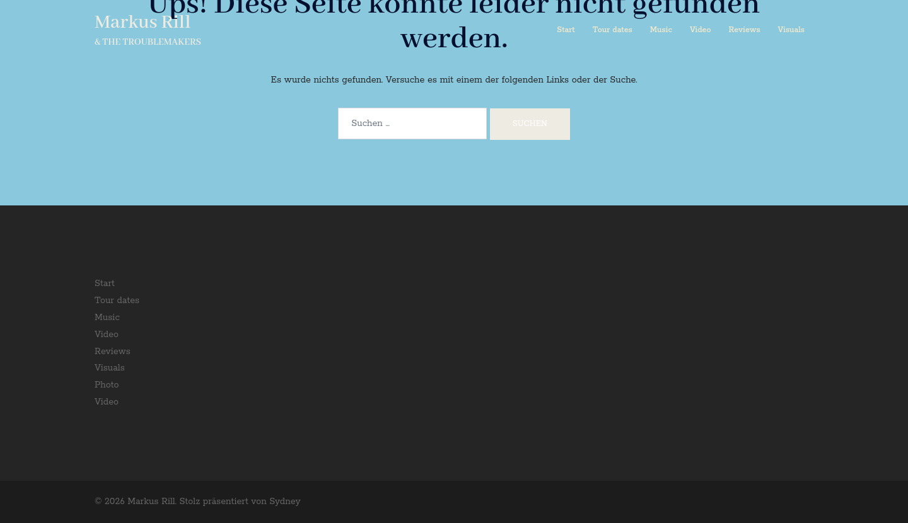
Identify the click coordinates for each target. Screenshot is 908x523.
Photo (107, 385)
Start (565, 30)
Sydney (284, 501)
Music (661, 30)
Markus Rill (142, 23)
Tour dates (612, 30)
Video (700, 30)
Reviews (744, 30)
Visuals (791, 30)
